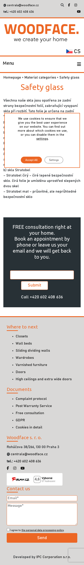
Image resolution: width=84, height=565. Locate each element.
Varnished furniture (31, 365)
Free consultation (30, 413)
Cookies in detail (29, 427)
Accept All (31, 160)
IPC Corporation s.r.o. (53, 557)
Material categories (40, 77)
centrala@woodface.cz (23, 5)
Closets (22, 336)
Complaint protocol (31, 399)
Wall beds (24, 343)
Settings (54, 160)
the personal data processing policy (43, 530)
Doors (21, 372)
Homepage (12, 77)
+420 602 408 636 (21, 11)
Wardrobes (25, 357)
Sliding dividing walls (33, 350)
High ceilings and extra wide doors (44, 379)
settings (42, 138)
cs (73, 51)
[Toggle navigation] (8, 64)
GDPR (20, 420)
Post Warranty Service (34, 406)
